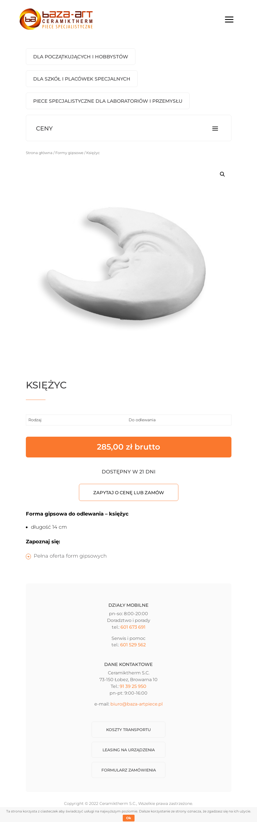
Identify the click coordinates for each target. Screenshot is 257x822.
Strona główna (39, 153)
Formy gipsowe (69, 153)
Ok (128, 818)
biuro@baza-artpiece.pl (136, 704)
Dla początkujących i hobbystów (80, 56)
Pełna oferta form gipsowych (70, 556)
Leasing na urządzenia (129, 749)
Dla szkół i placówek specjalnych (81, 79)
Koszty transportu (128, 729)
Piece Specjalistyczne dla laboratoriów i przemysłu (107, 101)
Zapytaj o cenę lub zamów (128, 492)
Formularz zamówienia (128, 770)
